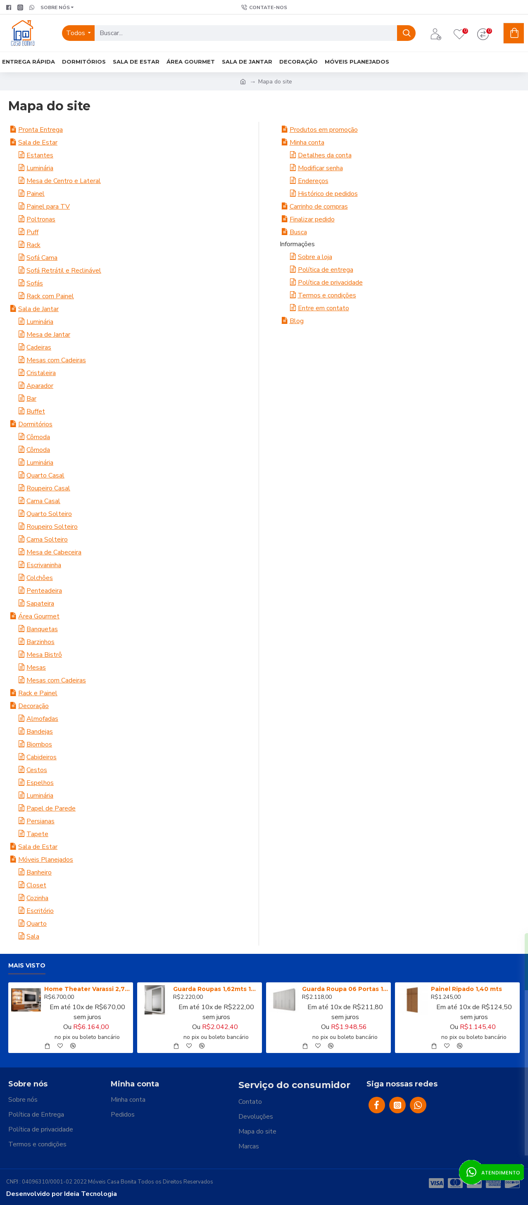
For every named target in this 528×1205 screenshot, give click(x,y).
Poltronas (40, 219)
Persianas (40, 821)
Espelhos (40, 782)
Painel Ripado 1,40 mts (466, 989)
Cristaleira (41, 373)
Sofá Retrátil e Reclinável (63, 270)
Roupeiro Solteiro (52, 526)
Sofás (34, 283)
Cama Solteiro (47, 539)
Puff (32, 232)
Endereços (313, 180)
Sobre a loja (315, 256)
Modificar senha (320, 168)
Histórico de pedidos (328, 193)
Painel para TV (48, 206)
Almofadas (42, 718)
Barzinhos (40, 641)
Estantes (39, 155)
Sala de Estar (37, 142)
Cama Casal (43, 501)
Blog (297, 321)
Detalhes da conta (325, 155)
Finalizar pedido (312, 219)
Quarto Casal (45, 475)
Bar (31, 398)
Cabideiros (41, 757)
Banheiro (39, 872)
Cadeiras (38, 347)
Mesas (36, 667)
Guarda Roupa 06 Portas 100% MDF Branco (345, 989)
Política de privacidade (330, 282)
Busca (298, 232)
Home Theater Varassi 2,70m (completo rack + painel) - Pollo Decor (87, 989)
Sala (32, 936)
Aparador (39, 385)
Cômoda (38, 437)
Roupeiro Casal (48, 488)
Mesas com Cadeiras (56, 360)
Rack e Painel (37, 693)
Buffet (35, 411)
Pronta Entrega (40, 129)
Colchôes (39, 577)
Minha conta (307, 142)
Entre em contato (323, 308)
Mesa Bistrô (44, 654)
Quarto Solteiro (49, 513)
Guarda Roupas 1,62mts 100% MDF (216, 989)
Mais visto (26, 965)
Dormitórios (35, 424)
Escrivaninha (43, 565)
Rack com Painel (50, 296)
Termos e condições (327, 295)
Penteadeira (44, 590)
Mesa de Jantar (48, 334)
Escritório (40, 910)
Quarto (36, 923)
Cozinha (37, 898)
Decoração (33, 706)
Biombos (39, 744)
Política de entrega (325, 269)
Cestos (36, 770)
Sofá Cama (41, 257)
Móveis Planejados (45, 859)
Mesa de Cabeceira (53, 552)
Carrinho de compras (319, 206)
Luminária (39, 168)
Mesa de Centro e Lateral (63, 180)
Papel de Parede (51, 808)
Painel (35, 193)
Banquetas (42, 629)
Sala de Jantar (38, 309)
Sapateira (40, 603)
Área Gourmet (38, 616)
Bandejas (39, 731)
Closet (36, 885)
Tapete (37, 834)
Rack (33, 245)
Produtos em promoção (324, 129)
